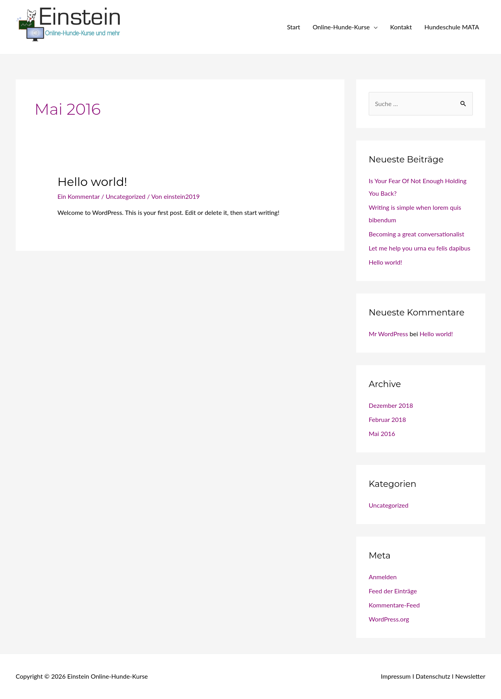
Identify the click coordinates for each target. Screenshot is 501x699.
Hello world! (92, 182)
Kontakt (401, 27)
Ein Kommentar (79, 196)
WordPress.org (389, 619)
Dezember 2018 (391, 405)
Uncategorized (126, 196)
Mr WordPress (388, 333)
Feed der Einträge (393, 591)
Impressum (396, 676)
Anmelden (382, 576)
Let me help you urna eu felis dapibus (419, 248)
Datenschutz (433, 676)
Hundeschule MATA (451, 27)
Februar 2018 (387, 419)
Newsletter (470, 676)
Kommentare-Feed (394, 605)
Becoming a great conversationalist (416, 234)
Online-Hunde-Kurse (341, 27)
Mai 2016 (382, 433)
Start (293, 27)
